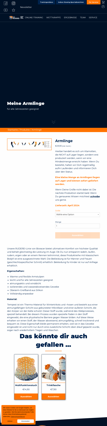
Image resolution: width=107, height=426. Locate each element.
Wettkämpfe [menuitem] (53, 17)
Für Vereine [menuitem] (93, 2)
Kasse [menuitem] (103, 2)
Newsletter (26, 7)
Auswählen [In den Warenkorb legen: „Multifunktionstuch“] (26, 396)
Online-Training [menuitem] (34, 17)
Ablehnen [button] (10, 421)
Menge (58, 222)
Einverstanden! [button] (25, 421)
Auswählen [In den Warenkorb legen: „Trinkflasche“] (53, 396)
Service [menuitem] (93, 17)
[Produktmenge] (77, 226)
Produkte (25, 130)
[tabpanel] (53, 64)
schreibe (95, 196)
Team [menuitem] (83, 17)
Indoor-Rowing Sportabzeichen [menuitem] (71, 2)
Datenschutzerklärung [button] (18, 416)
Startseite (13, 130)
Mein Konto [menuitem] (103, 6)
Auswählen (77, 235)
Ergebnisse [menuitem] (70, 17)
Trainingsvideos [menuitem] (46, 2)
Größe (57, 211)
